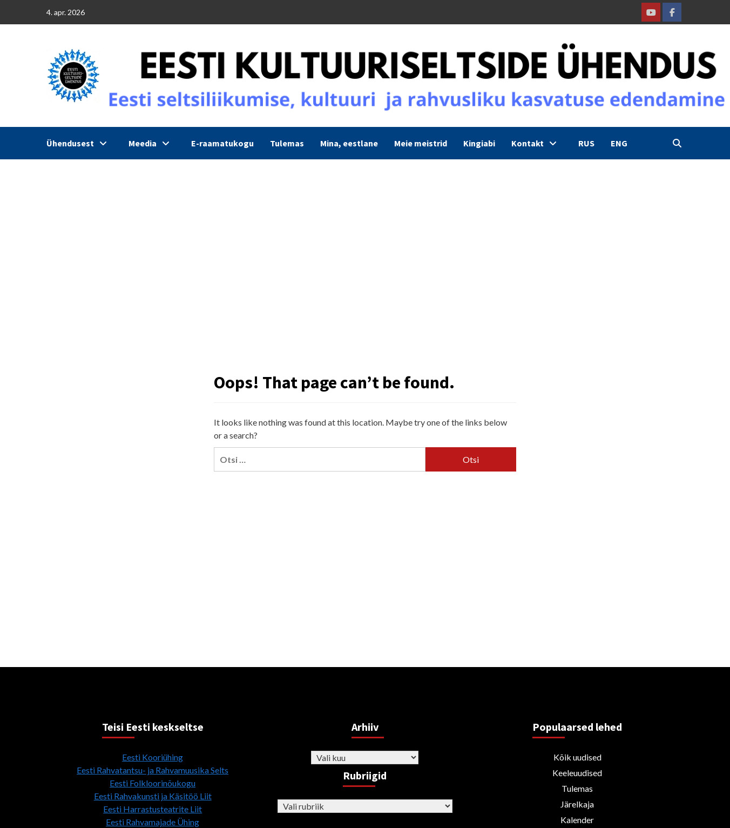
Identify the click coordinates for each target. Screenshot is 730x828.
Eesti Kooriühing (152, 757)
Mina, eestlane (349, 143)
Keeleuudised (577, 773)
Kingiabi (479, 143)
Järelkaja (577, 804)
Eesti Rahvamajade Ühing (152, 822)
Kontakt (536, 143)
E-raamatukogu (222, 143)
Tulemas (287, 143)
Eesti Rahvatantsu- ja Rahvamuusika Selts (152, 770)
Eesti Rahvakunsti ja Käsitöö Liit (153, 796)
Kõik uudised (577, 757)
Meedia (152, 143)
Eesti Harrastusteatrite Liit (152, 809)
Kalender (577, 819)
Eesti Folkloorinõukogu (152, 783)
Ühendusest (79, 143)
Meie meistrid (420, 143)
